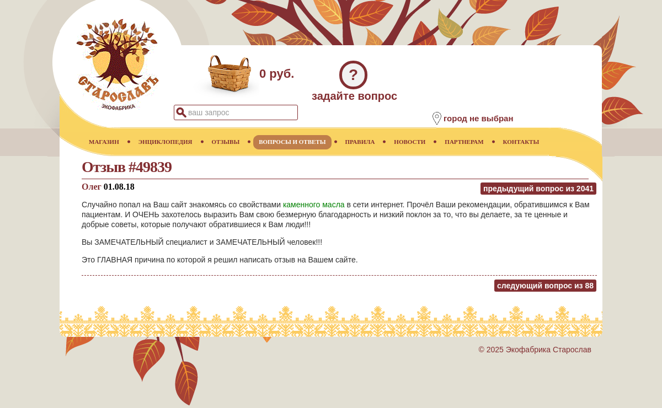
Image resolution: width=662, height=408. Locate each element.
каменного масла (314, 204)
